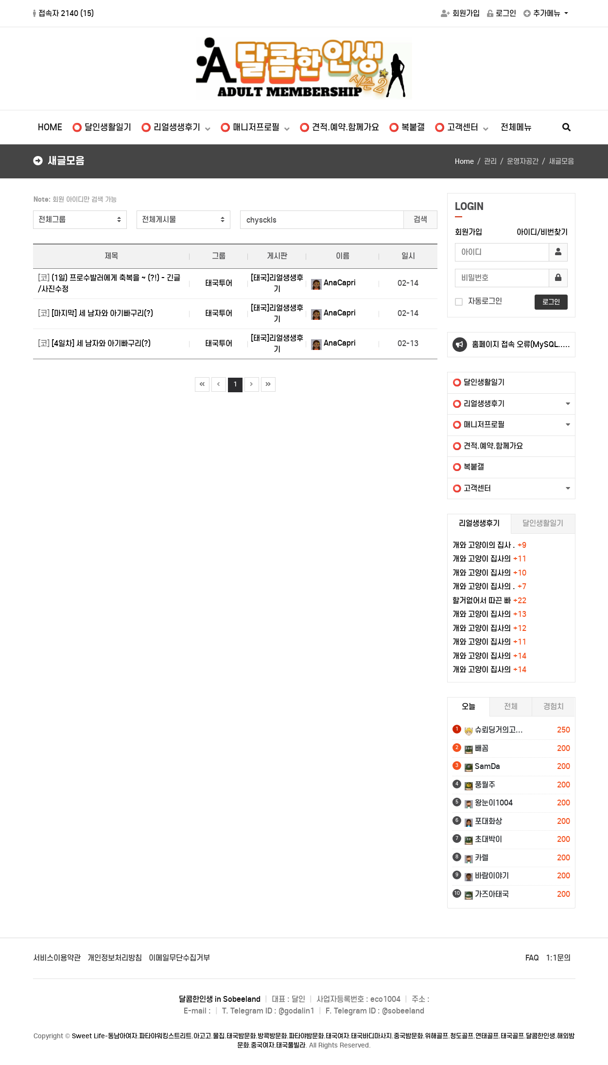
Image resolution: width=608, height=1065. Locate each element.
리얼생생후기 (479, 523)
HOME (50, 127)
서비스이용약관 (57, 957)
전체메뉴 (516, 127)
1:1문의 (558, 957)
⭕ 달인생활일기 (101, 127)
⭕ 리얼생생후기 (172, 127)
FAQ (532, 957)
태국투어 (218, 283)
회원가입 (460, 13)
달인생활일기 (542, 523)
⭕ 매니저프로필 (251, 127)
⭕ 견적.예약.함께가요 (339, 127)
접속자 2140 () (63, 13)
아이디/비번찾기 (542, 232)
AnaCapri (333, 282)
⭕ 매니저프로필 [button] (478, 424)
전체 (511, 706)
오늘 (468, 706)
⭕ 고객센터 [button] (471, 488)
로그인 (501, 13)
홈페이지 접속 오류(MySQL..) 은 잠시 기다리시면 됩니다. (518, 348)
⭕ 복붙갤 (407, 127)
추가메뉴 (542, 13)
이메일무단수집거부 (179, 957)
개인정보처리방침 (114, 957)
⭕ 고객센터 (457, 127)
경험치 (553, 706)
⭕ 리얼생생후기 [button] (478, 403)
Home (464, 161)
